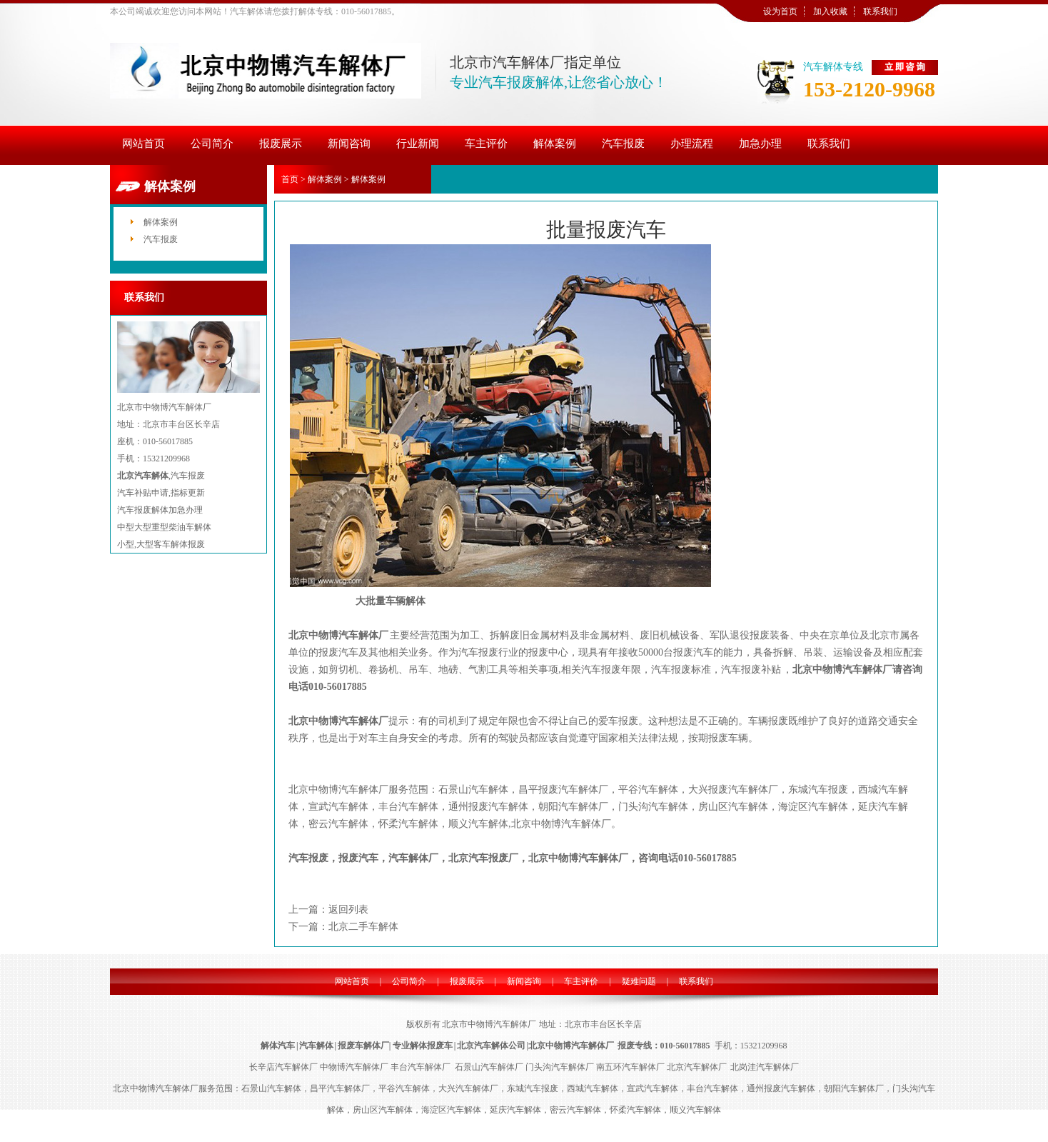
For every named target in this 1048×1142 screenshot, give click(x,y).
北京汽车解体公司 (491, 1046)
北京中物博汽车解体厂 (338, 635)
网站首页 (352, 981)
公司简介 (409, 981)
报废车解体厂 (363, 1046)
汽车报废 (160, 239)
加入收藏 (830, 11)
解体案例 (160, 222)
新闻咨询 (524, 981)
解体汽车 (278, 1046)
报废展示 (467, 981)
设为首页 (780, 11)
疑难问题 (639, 981)
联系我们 (880, 11)
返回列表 (348, 909)
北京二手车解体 (363, 926)
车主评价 (581, 981)
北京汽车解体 (142, 476)
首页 (289, 179)
